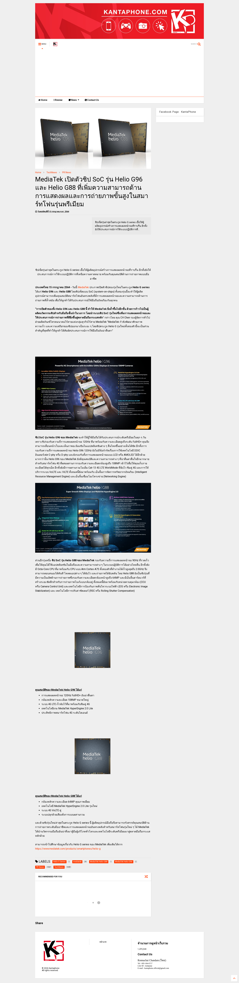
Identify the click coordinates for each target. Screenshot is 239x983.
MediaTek (83, 287)
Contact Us (92, 100)
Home (42, 100)
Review (58, 100)
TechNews (51, 172)
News (74, 100)
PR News (66, 172)
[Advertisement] (119, 72)
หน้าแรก (102, 942)
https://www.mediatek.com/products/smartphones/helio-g (68, 848)
